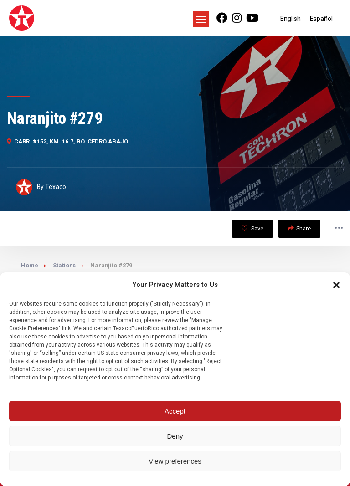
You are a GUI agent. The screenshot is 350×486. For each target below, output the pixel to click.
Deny (175, 436)
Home (29, 265)
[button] (336, 285)
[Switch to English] (290, 19)
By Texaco (41, 187)
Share (299, 228)
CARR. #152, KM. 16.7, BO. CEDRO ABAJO (67, 141)
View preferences (175, 461)
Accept (175, 411)
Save (252, 228)
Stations (64, 265)
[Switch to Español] (321, 19)
